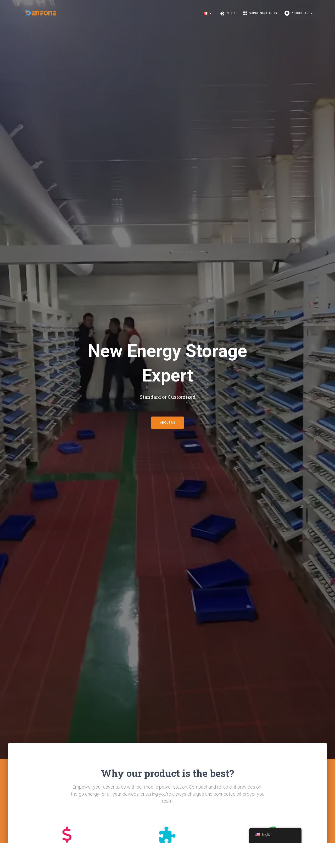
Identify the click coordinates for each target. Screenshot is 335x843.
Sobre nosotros (260, 13)
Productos (298, 13)
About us (167, 422)
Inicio (227, 13)
